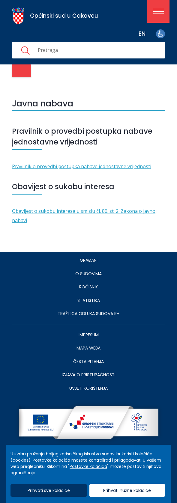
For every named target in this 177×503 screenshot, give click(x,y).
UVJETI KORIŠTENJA (88, 388)
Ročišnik (88, 287)
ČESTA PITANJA (88, 362)
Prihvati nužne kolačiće (127, 490)
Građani (89, 260)
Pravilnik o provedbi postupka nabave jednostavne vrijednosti (81, 166)
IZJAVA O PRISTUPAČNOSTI (89, 375)
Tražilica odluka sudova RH (88, 314)
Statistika (88, 300)
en (142, 34)
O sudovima (88, 274)
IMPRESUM (89, 335)
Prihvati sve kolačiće (49, 490)
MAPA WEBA (88, 348)
